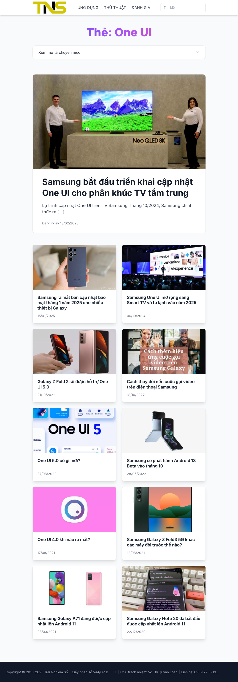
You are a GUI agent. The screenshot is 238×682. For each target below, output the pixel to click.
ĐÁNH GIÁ (141, 7)
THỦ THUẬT (115, 7)
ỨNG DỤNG (87, 7)
